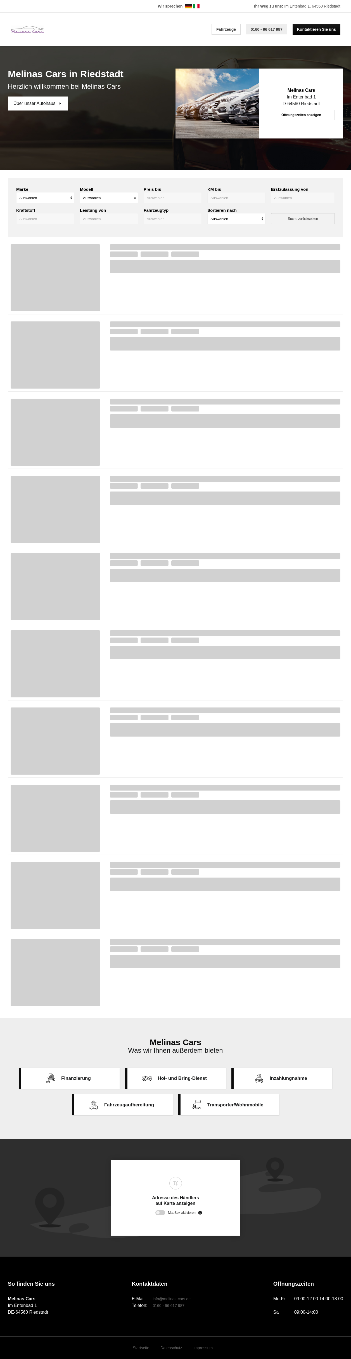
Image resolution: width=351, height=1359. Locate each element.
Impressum (203, 1348)
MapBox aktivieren (182, 1213)
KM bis (214, 189)
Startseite (141, 1348)
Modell (86, 189)
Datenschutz (171, 1348)
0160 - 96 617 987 (267, 29)
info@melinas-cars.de (172, 1299)
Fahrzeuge (226, 29)
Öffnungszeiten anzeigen (301, 115)
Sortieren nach (222, 210)
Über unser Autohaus (35, 103)
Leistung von (93, 210)
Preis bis (152, 189)
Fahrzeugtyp (156, 210)
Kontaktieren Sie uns (316, 29)
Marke (22, 189)
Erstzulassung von (289, 189)
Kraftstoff (25, 210)
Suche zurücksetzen (303, 219)
